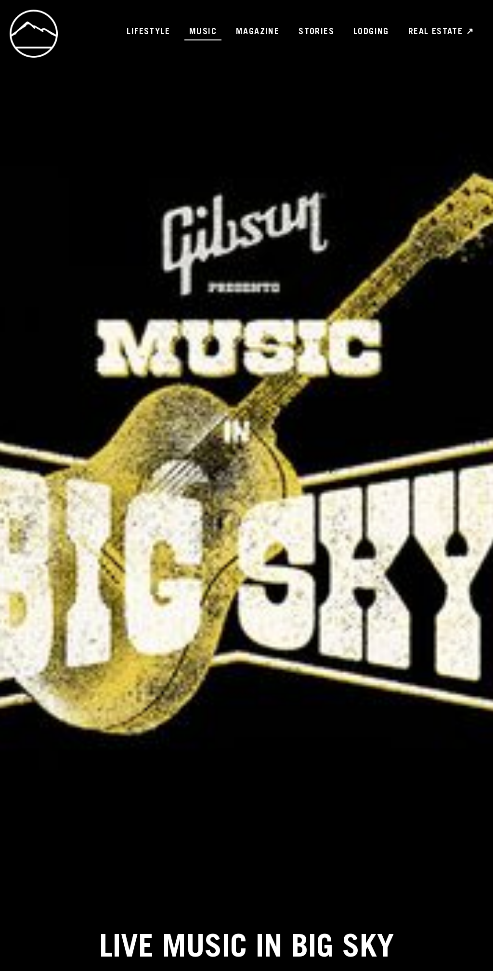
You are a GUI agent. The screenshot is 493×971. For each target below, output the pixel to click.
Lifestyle (148, 32)
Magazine (257, 32)
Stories (316, 32)
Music (203, 32)
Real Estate (441, 32)
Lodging (371, 32)
